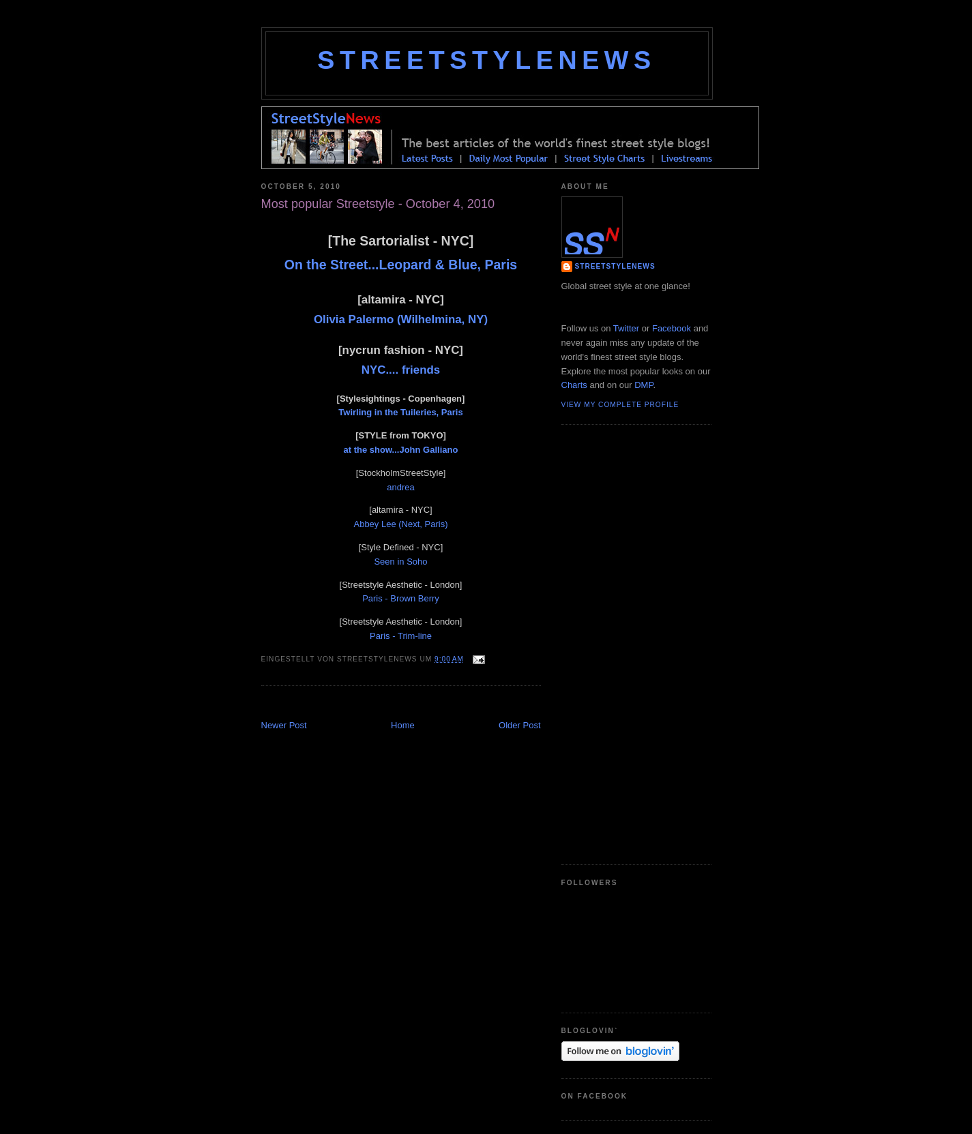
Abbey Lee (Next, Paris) (400, 524)
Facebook (671, 328)
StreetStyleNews (486, 60)
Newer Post (284, 725)
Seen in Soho (400, 561)
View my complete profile (620, 404)
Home (403, 725)
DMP (643, 385)
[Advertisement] (420, 704)
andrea (400, 487)
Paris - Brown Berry (400, 598)
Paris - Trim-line (401, 636)
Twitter (626, 328)
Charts (574, 385)
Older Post (519, 725)
